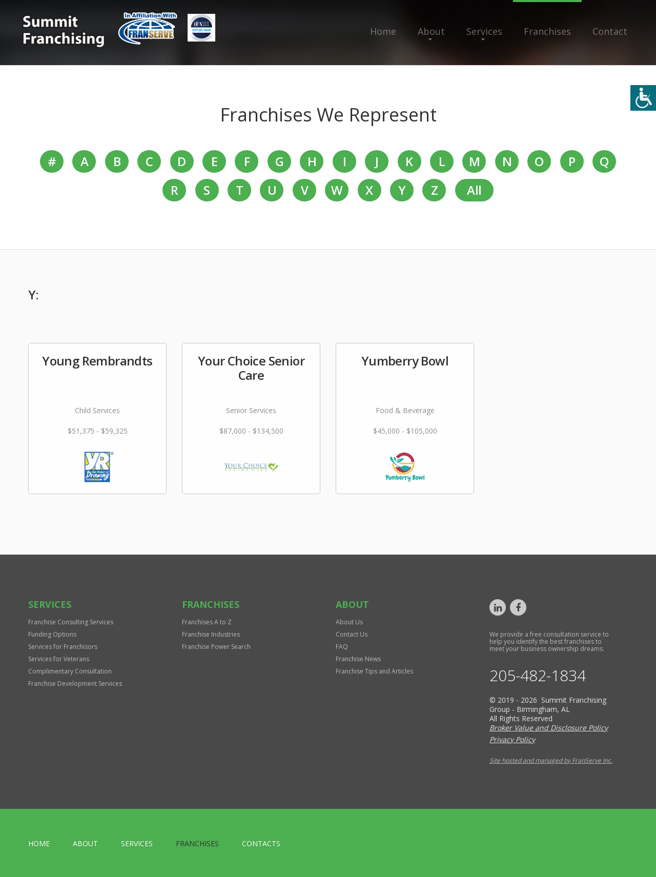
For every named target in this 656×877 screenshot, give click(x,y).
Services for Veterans (58, 659)
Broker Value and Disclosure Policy (548, 727)
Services (484, 31)
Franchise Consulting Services (70, 622)
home (39, 843)
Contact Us (351, 634)
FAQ (342, 646)
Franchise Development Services (75, 683)
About (431, 31)
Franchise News (358, 659)
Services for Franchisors (62, 646)
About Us (349, 622)
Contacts (261, 843)
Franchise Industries (211, 634)
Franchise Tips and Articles (374, 671)
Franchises (547, 31)
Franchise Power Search (216, 646)
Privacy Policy (512, 739)
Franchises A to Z (207, 622)
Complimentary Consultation (70, 671)
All (474, 189)
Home (383, 31)
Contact (609, 31)
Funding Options (52, 634)
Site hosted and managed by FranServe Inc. (550, 760)
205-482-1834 (537, 675)
